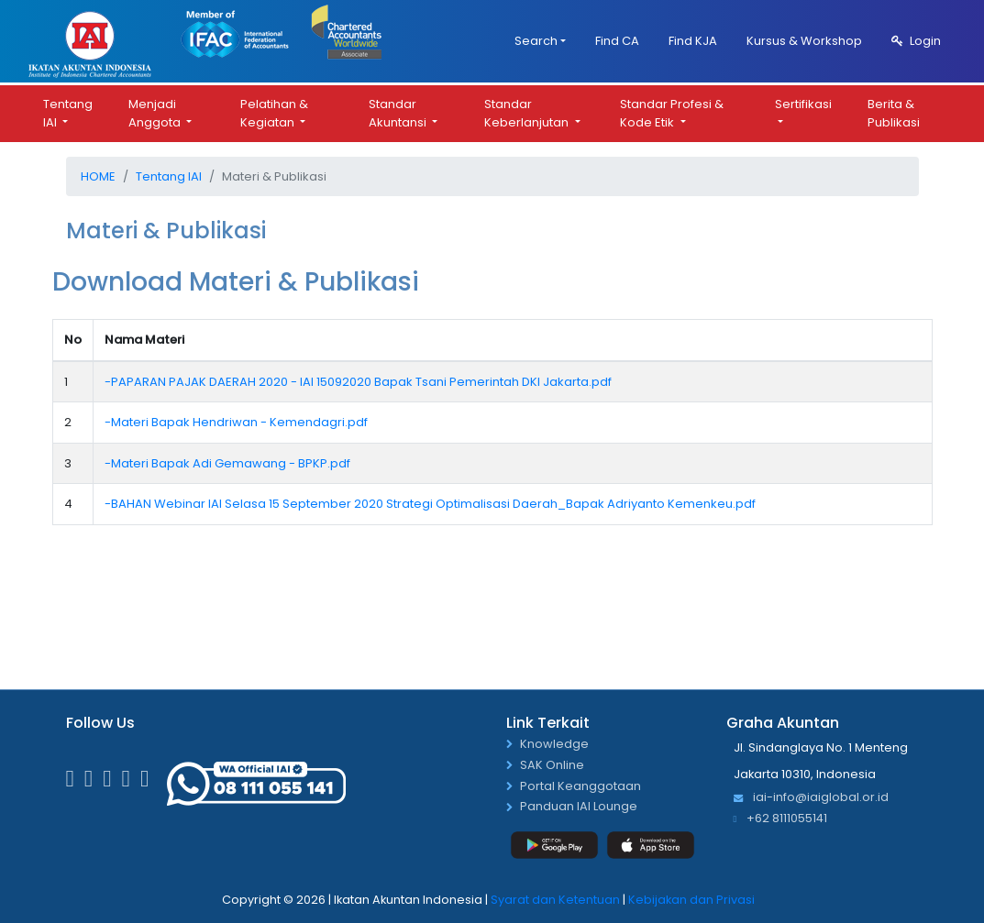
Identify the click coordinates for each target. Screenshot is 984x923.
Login (916, 40)
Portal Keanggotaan (580, 787)
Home (98, 176)
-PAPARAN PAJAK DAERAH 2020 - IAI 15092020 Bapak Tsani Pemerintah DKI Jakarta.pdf (358, 381)
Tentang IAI (68, 113)
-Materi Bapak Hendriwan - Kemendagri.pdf (236, 422)
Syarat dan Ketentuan (555, 899)
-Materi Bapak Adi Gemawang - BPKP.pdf (227, 463)
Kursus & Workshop (804, 40)
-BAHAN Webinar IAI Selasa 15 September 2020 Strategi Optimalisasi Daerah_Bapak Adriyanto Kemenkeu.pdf (430, 503)
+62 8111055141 (781, 819)
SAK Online (552, 766)
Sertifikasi (803, 104)
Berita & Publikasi (894, 113)
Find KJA (693, 40)
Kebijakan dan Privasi (691, 899)
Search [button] (536, 40)
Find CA (617, 40)
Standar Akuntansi (399, 113)
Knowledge (554, 745)
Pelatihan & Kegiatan (274, 113)
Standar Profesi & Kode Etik (672, 113)
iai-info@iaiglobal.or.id (811, 798)
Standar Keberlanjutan (527, 113)
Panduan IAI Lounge (578, 807)
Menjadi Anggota (155, 113)
